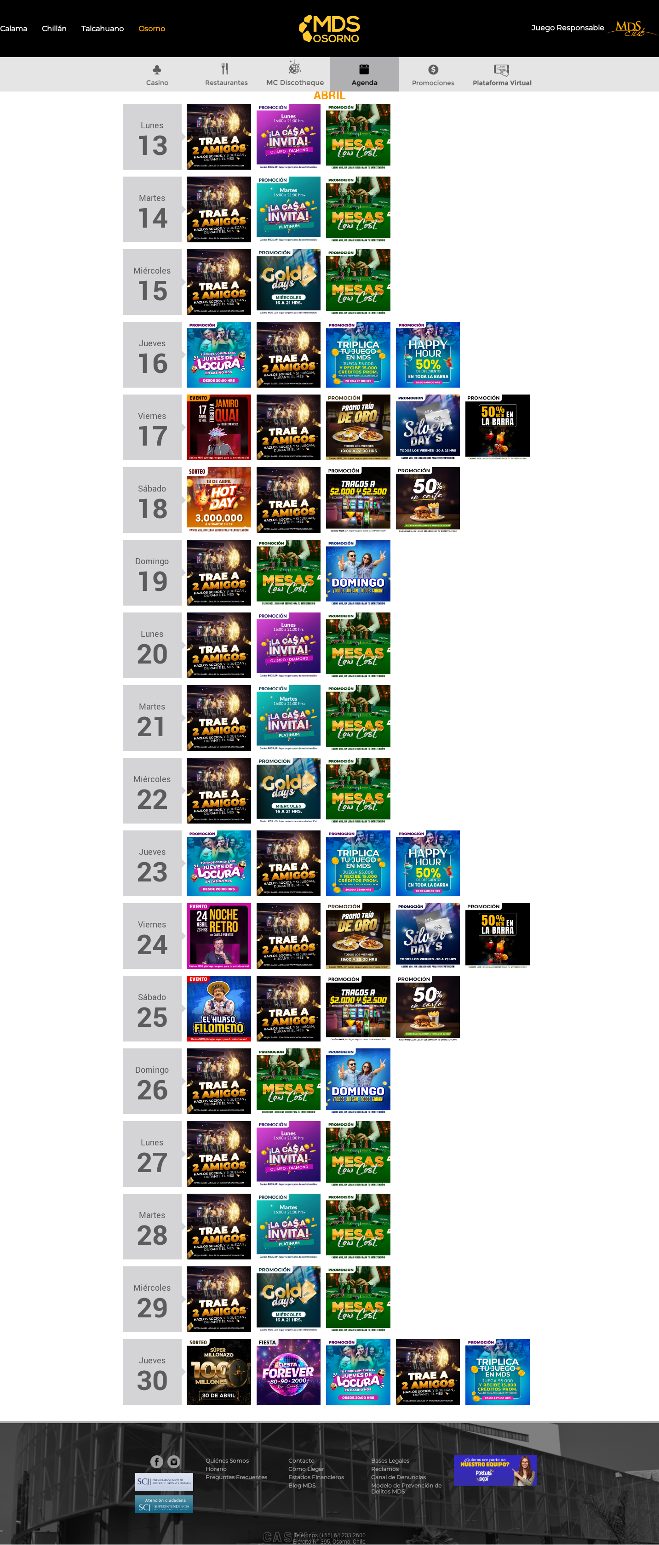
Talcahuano (102, 28)
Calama (13, 28)
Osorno (151, 28)
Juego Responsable (569, 27)
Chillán (54, 28)
